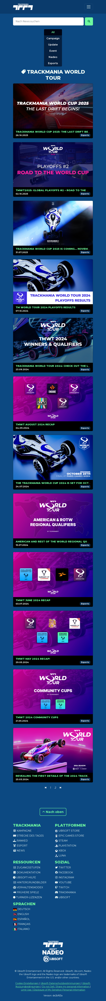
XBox (60, 850)
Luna (60, 855)
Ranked (20, 840)
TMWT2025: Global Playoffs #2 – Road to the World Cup (60, 190)
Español (21, 919)
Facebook (64, 872)
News (19, 850)
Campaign (53, 38)
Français (21, 924)
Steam (61, 840)
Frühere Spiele (26, 892)
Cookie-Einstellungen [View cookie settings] (27, 983)
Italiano (21, 929)
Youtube (63, 882)
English (21, 914)
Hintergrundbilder (29, 882)
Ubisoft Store (67, 830)
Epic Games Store (69, 835)
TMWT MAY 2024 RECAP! (33, 658)
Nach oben (53, 812)
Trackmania (65, 892)
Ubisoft (62, 897)
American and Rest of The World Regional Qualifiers (57, 541)
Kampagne (22, 830)
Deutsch (21, 909)
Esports (53, 63)
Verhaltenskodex (28, 887)
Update (53, 44)
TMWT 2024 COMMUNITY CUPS (37, 717)
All (53, 32)
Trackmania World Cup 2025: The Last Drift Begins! (55, 131)
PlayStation (65, 845)
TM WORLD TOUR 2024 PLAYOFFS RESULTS (45, 307)
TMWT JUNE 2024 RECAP (33, 600)
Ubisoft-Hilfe (24, 877)
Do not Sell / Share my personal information (66, 986)
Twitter (63, 867)
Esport (20, 845)
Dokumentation (26, 872)
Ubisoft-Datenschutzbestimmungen (60, 983)
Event (53, 50)
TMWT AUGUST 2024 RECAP (35, 424)
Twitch (62, 887)
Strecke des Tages (28, 835)
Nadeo (53, 57)
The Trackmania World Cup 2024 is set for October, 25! (59, 483)
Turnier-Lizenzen (27, 897)
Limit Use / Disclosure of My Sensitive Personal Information (53, 989)
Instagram (64, 877)
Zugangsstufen (26, 867)
